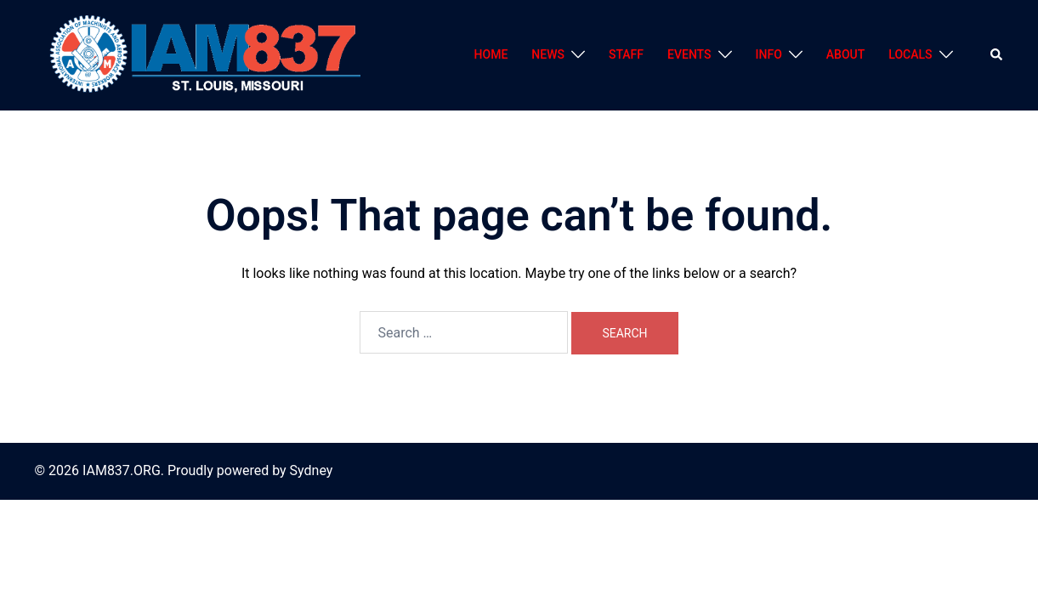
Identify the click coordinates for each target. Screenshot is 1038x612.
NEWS (547, 54)
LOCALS (910, 54)
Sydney (311, 470)
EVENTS (689, 54)
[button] (997, 55)
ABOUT (845, 54)
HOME (491, 54)
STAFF (626, 54)
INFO (769, 54)
